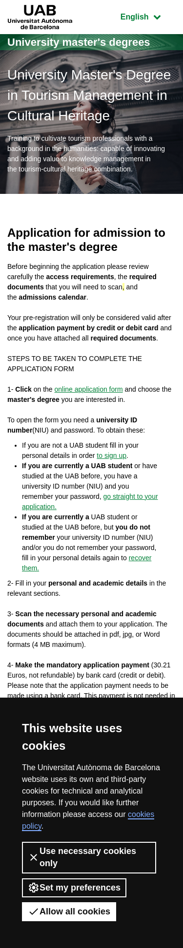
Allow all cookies (69, 911)
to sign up (111, 455)
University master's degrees (78, 42)
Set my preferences (74, 887)
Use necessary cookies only (82, 857)
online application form (89, 389)
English (148, 16)
